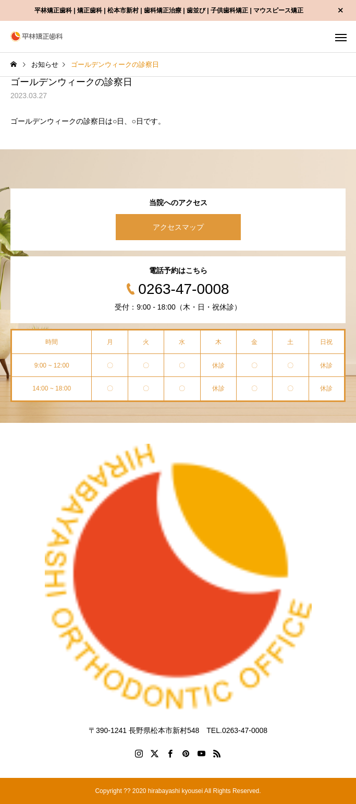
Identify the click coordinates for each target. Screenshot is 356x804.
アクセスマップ (178, 227)
